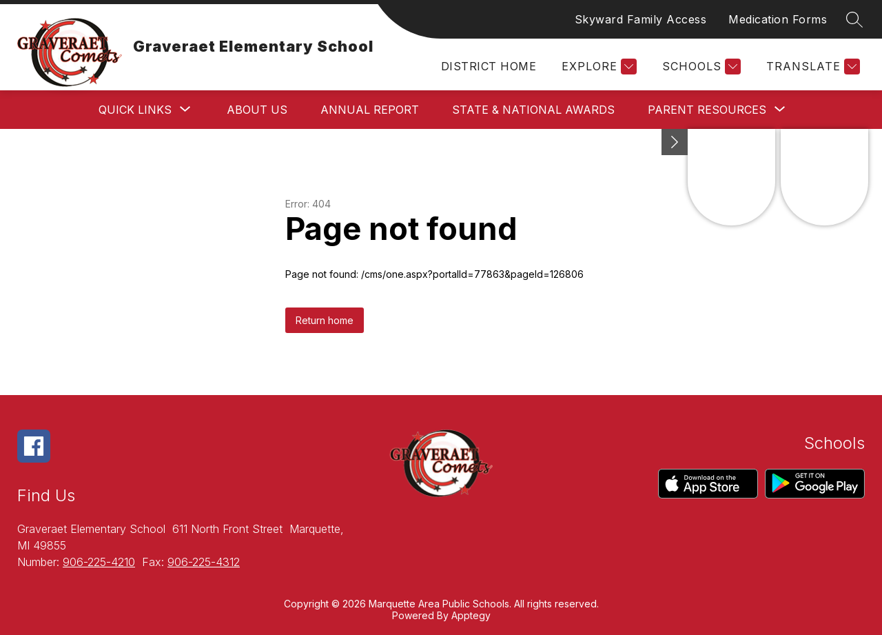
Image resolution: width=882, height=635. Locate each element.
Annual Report (369, 110)
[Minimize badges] (675, 142)
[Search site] (854, 19)
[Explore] (597, 66)
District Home (488, 66)
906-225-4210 (99, 562)
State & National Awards (533, 110)
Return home (324, 320)
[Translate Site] (811, 66)
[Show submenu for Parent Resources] (707, 109)
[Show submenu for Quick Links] (135, 109)
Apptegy (471, 615)
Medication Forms (777, 19)
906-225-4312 (203, 562)
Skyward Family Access (641, 19)
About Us (257, 110)
